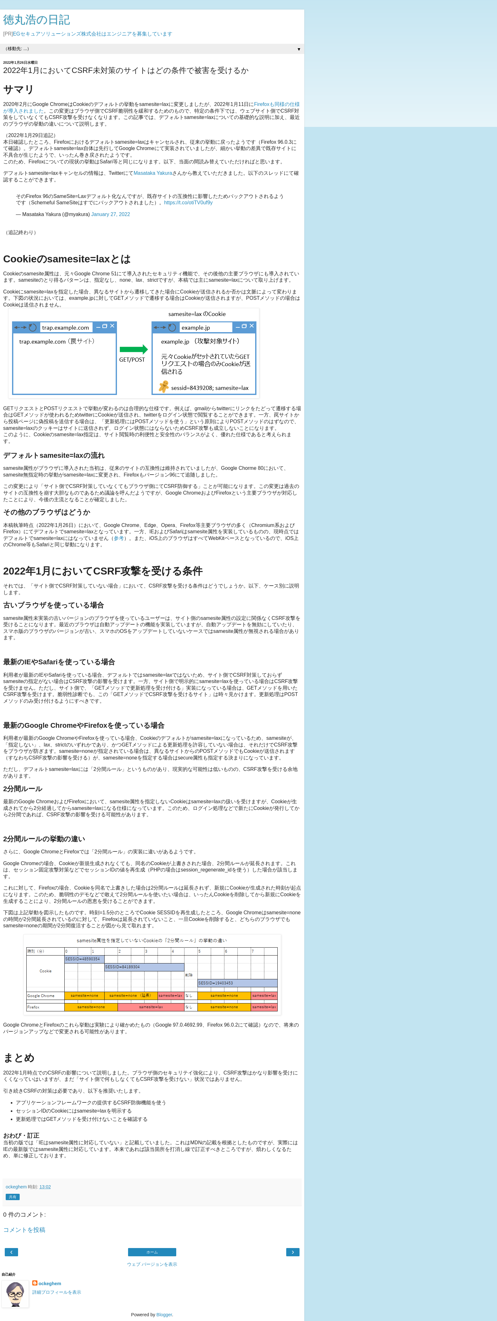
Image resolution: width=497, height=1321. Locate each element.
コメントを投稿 (24, 1229)
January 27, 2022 (110, 214)
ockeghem (50, 1283)
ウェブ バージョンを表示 (152, 1264)
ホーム (152, 1252)
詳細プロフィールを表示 (56, 1292)
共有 (12, 1197)
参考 (119, 538)
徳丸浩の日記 (36, 20)
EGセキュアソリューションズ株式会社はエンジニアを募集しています (92, 33)
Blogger (164, 1314)
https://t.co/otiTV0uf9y (188, 202)
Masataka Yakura (152, 173)
